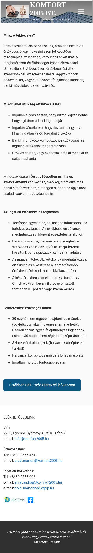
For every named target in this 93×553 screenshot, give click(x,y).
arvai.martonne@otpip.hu (34, 488)
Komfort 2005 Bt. (48, 9)
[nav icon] (81, 11)
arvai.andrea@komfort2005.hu (38, 482)
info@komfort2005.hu (32, 439)
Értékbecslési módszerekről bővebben (42, 385)
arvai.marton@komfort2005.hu (38, 461)
